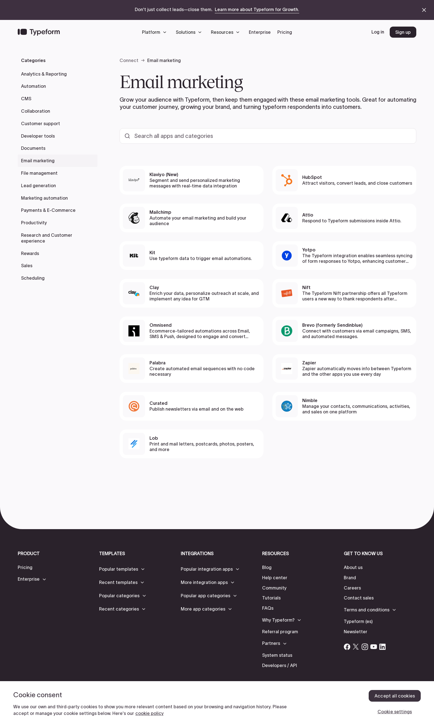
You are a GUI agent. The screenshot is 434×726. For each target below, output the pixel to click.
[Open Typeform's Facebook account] (347, 646)
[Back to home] (39, 32)
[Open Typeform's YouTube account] (373, 646)
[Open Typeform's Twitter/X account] (356, 646)
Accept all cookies (394, 695)
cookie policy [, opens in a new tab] (149, 713)
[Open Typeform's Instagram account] (364, 646)
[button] (155, 32)
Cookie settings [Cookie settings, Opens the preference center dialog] (395, 711)
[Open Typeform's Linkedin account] (382, 646)
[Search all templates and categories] (268, 136)
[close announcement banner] (424, 10)
